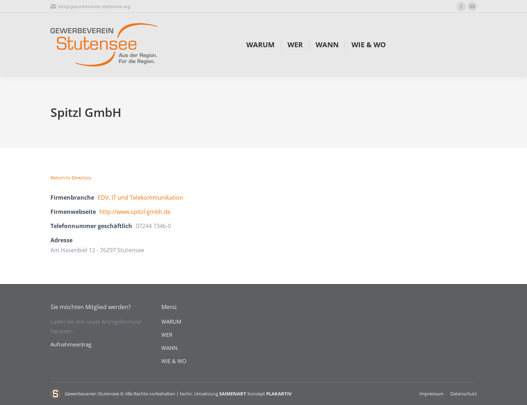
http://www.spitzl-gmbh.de (135, 212)
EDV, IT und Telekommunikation (140, 197)
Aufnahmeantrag (70, 344)
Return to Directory (70, 177)
